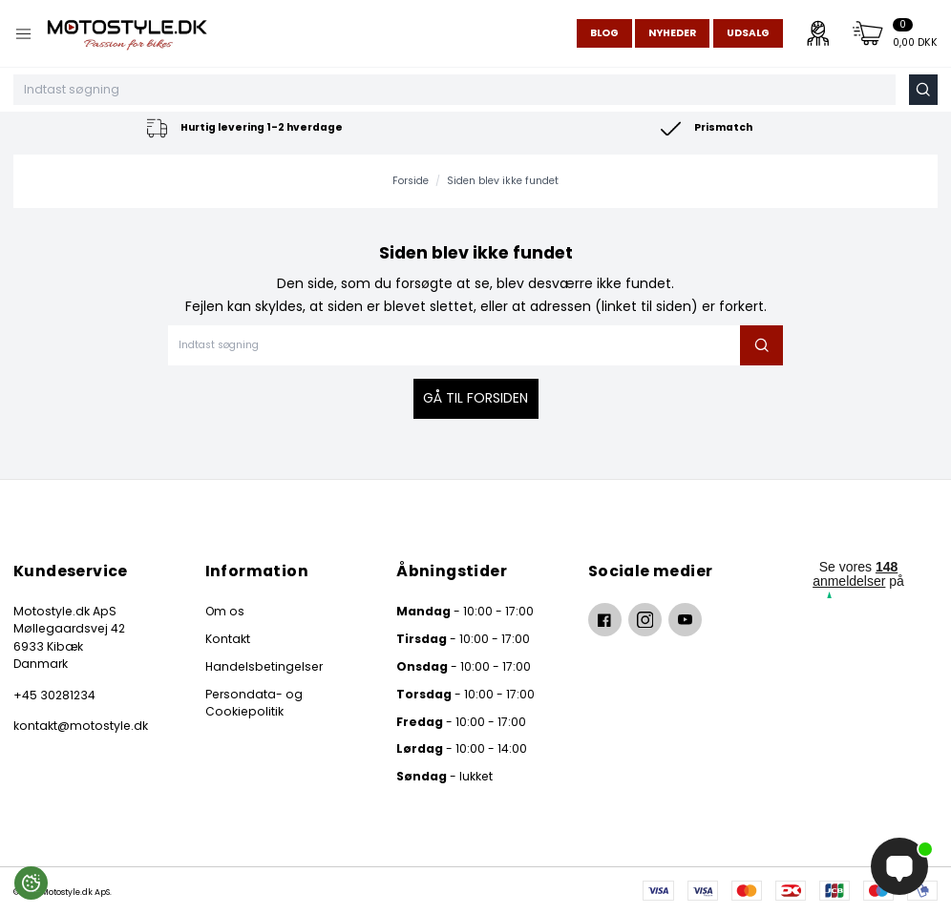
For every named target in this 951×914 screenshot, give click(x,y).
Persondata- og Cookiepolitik (254, 702)
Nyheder (672, 33)
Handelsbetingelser (264, 666)
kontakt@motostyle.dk (80, 725)
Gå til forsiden (475, 397)
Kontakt (227, 639)
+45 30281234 (54, 695)
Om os (224, 611)
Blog (604, 33)
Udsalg (748, 33)
